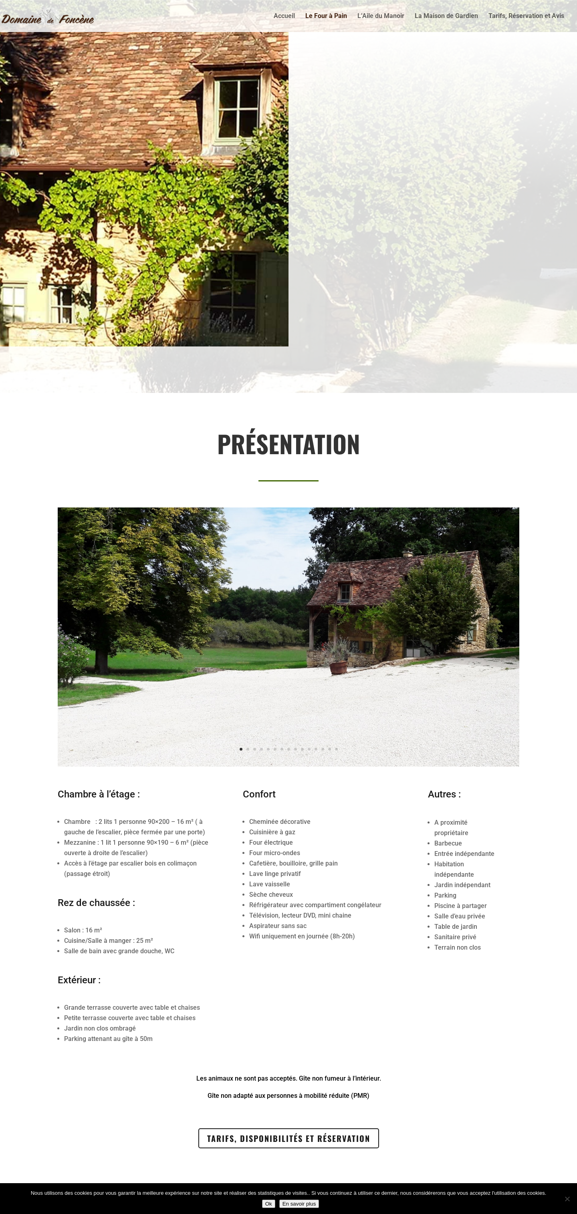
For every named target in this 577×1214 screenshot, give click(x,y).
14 (329, 703)
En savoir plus (299, 1204)
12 (316, 703)
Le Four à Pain (326, 16)
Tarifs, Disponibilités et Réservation (288, 1138)
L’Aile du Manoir (380, 16)
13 (322, 703)
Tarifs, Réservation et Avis (526, 16)
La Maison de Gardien (446, 16)
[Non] (567, 1199)
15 (336, 703)
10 (302, 703)
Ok (268, 1204)
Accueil (284, 16)
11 (309, 703)
